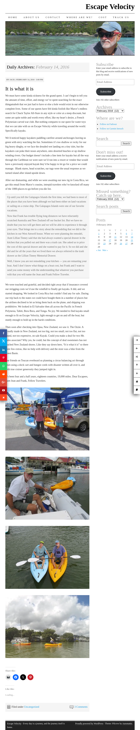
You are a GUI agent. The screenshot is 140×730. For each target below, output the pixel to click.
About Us (31, 17)
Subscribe (105, 91)
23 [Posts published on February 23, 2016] (104, 243)
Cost (103, 17)
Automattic (127, 723)
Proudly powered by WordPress (89, 723)
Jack (12, 79)
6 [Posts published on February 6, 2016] (126, 233)
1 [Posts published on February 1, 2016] (98, 233)
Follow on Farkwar (108, 124)
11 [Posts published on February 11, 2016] (115, 237)
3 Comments (81, 706)
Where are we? (79, 17)
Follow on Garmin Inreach (111, 128)
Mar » (105, 250)
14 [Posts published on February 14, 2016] (132, 237)
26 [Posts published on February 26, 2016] (121, 243)
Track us (121, 17)
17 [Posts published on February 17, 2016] (110, 240)
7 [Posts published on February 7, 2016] (131, 233)
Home (13, 17)
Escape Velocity (110, 6)
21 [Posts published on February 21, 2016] (132, 240)
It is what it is (19, 89)
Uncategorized (31, 706)
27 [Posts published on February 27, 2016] (126, 243)
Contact (53, 17)
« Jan (98, 250)
